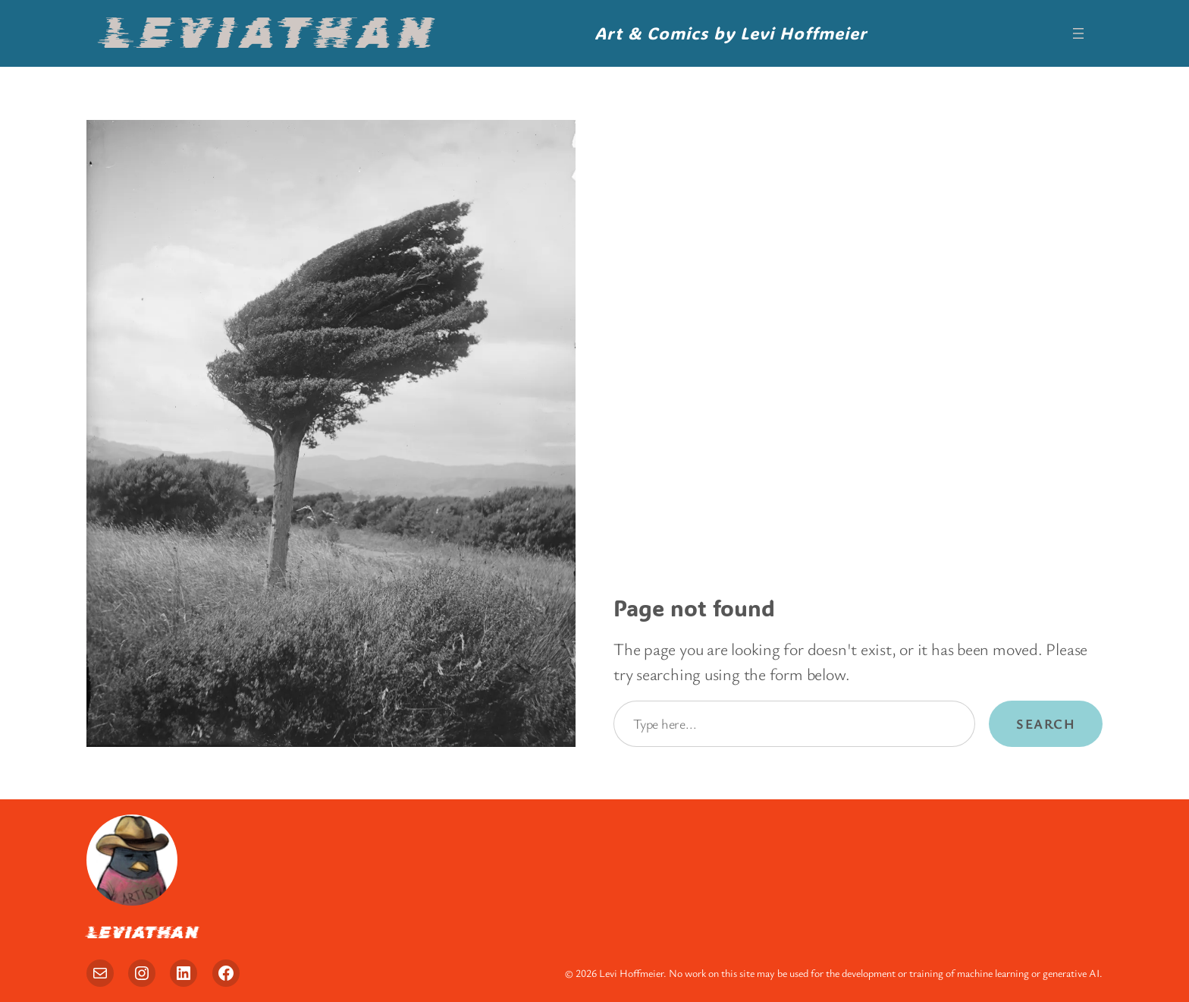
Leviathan (269, 33)
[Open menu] (1078, 33)
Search (1045, 723)
